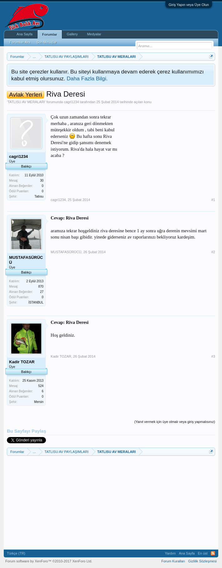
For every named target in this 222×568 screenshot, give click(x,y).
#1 (213, 200)
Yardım (170, 553)
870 (40, 286)
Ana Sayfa (25, 34)
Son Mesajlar (47, 42)
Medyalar (94, 34)
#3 (213, 356)
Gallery (72, 34)
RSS (213, 553)
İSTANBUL (35, 302)
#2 (213, 252)
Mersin (38, 402)
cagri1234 (71, 102)
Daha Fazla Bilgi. (87, 78)
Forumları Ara (19, 42)
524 (40, 386)
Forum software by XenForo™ (48, 561)
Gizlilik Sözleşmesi (202, 561)
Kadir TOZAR (61, 356)
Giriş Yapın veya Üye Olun (189, 5)
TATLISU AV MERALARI (26, 102)
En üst (203, 553)
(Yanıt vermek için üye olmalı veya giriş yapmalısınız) (174, 422)
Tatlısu (38, 196)
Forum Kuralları (173, 561)
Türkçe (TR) (16, 553)
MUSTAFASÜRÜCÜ (66, 252)
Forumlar (49, 34)
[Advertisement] (168, 153)
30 (41, 180)
